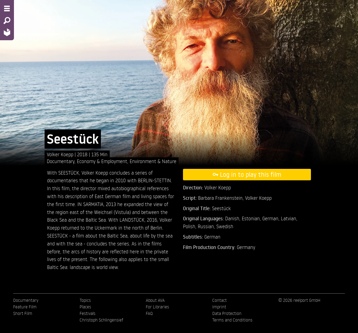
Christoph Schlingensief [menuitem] (101, 320)
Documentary (60, 161)
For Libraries (157, 306)
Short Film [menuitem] (22, 313)
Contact (219, 300)
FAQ (149, 313)
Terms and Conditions (232, 320)
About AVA (155, 300)
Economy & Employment (102, 161)
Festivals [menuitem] (87, 313)
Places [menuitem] (85, 306)
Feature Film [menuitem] (25, 306)
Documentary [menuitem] (25, 300)
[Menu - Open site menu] (6, 8)
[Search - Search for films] (6, 21)
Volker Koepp (61, 154)
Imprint (219, 306)
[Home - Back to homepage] (6, 32)
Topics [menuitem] (85, 300)
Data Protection (226, 313)
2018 (83, 154)
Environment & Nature (153, 161)
